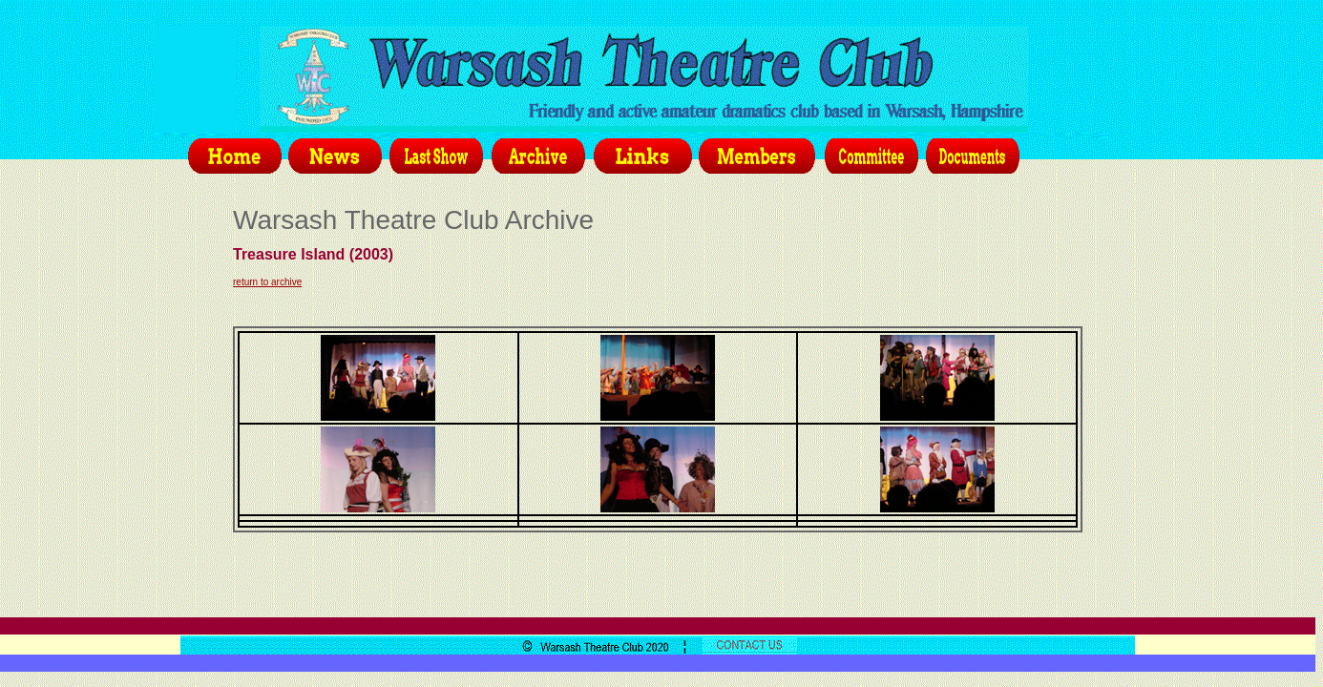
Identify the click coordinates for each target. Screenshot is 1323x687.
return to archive (267, 282)
